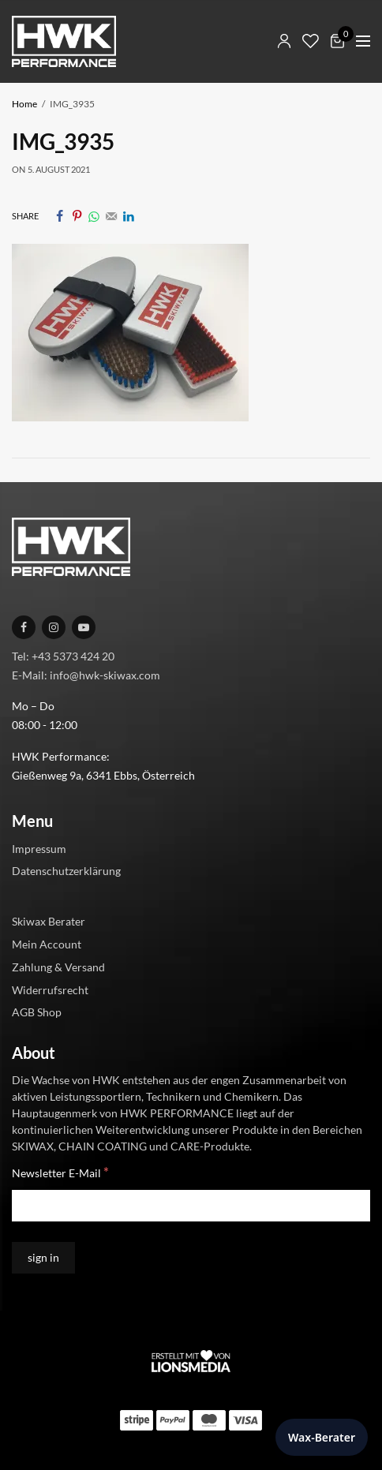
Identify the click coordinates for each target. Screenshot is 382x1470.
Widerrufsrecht (50, 989)
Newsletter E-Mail (60, 1172)
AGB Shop (37, 1012)
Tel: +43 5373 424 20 (63, 656)
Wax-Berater (321, 1437)
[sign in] (43, 1258)
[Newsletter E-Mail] (191, 1205)
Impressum (39, 848)
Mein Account (46, 944)
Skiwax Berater (48, 921)
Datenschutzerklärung (66, 870)
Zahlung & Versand (58, 967)
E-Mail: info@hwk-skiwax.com (86, 674)
